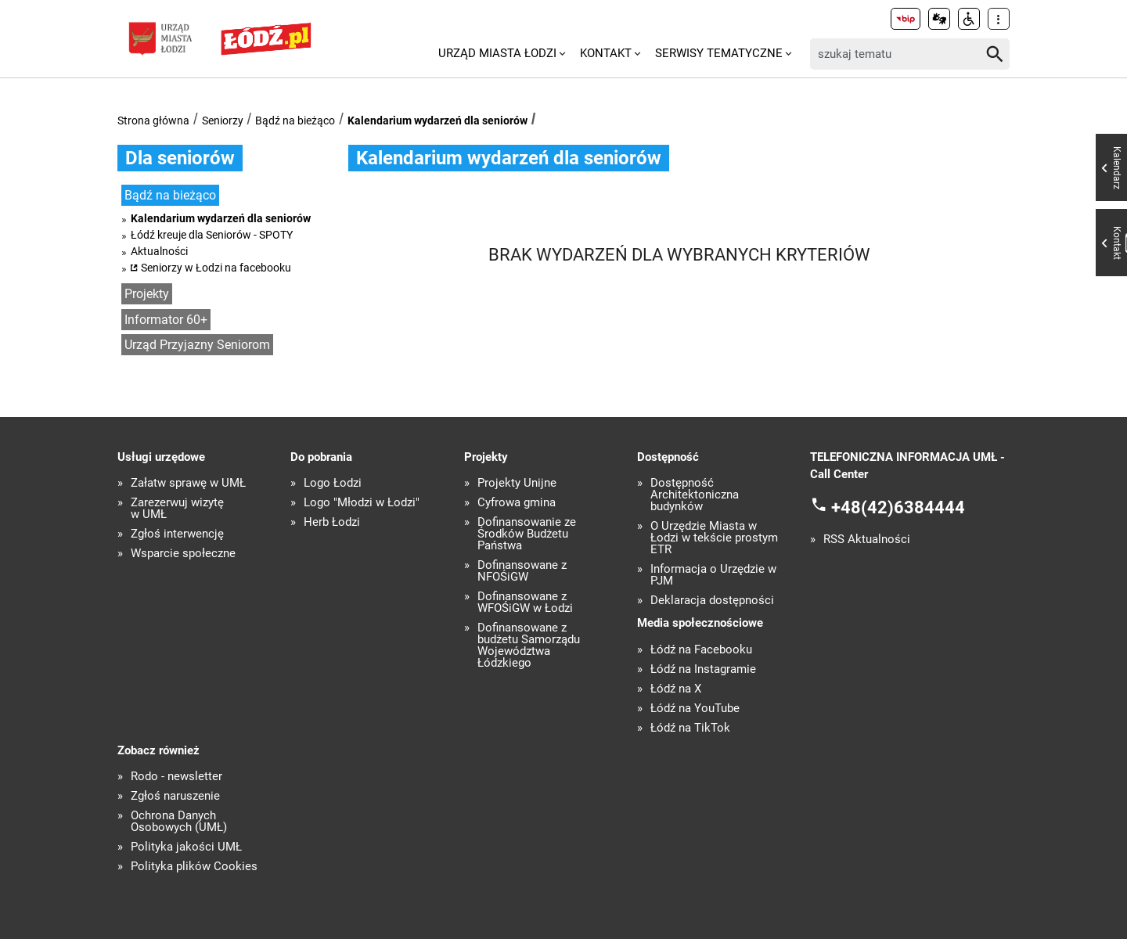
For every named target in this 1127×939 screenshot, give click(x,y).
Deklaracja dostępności (712, 600)
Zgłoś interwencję (177, 534)
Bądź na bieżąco (295, 120)
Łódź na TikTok (690, 728)
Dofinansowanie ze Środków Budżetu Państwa (526, 534)
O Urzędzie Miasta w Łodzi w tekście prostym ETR (714, 538)
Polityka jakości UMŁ (186, 847)
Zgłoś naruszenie (175, 796)
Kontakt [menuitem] (606, 53)
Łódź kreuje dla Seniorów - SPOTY (212, 234)
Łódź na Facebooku (701, 650)
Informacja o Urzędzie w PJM (713, 575)
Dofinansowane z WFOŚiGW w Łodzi (525, 602)
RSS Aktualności (866, 539)
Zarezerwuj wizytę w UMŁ (177, 508)
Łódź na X (675, 689)
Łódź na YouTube (695, 708)
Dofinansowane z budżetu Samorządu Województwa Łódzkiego (528, 645)
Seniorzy (222, 120)
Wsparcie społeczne (183, 553)
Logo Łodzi (333, 483)
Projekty (146, 293)
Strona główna (153, 120)
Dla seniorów (180, 158)
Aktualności (159, 251)
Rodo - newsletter (176, 776)
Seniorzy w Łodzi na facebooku (216, 267)
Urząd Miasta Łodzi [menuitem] (497, 53)
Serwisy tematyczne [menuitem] (719, 53)
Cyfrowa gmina (516, 503)
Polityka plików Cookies (194, 866)
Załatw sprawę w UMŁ (188, 483)
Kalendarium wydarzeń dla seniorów (437, 120)
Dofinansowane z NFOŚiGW (522, 571)
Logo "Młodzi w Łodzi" (361, 503)
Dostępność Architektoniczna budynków (694, 495)
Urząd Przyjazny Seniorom (197, 344)
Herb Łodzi (332, 522)
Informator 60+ (165, 319)
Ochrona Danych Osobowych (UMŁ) (179, 821)
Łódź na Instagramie (703, 669)
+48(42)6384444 (898, 506)
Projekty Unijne (516, 483)
